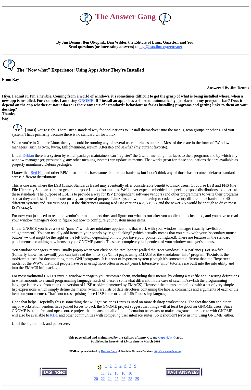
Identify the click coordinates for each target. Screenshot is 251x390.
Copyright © (167, 337)
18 (130, 373)
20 (96, 379)
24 (110, 379)
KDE (54, 315)
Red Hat (37, 173)
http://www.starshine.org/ (168, 351)
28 (130, 379)
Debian (28, 155)
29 (137, 379)
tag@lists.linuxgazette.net (160, 47)
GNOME (85, 100)
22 (103, 379)
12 (110, 373)
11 (103, 373)
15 (116, 373)
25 (117, 379)
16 (123, 373)
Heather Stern (109, 351)
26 (124, 379)
